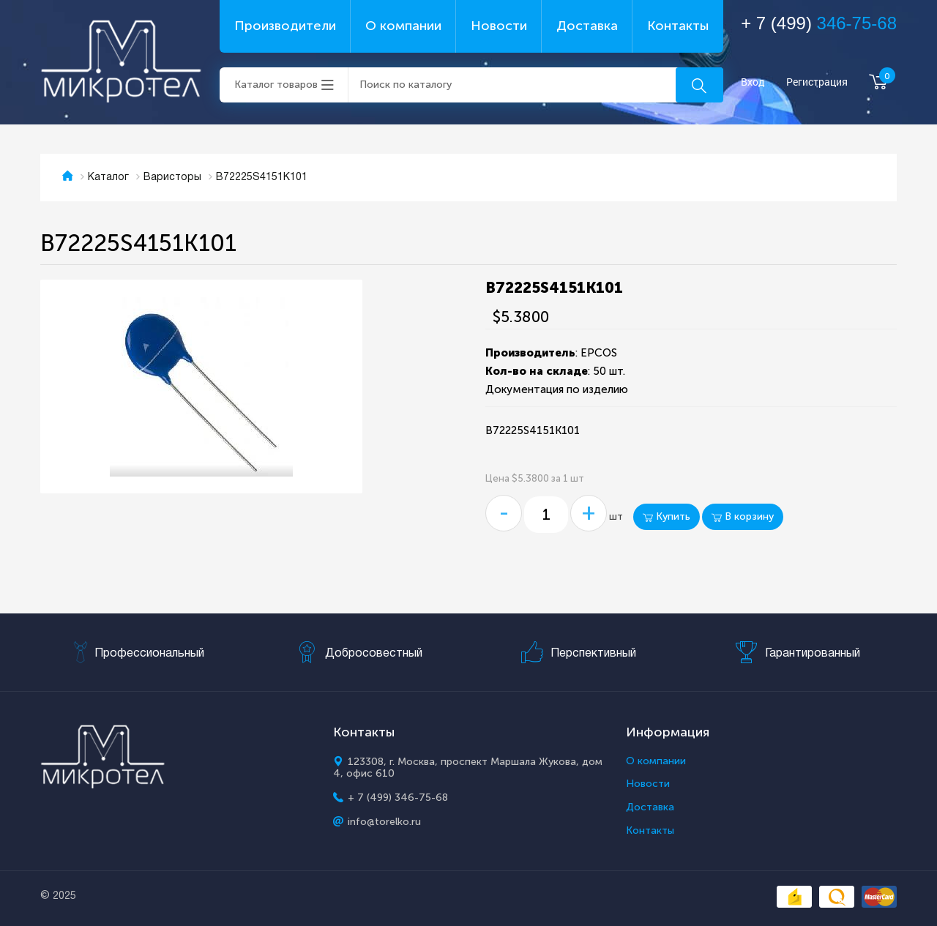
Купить (666, 516)
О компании (403, 26)
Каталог (108, 177)
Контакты (678, 26)
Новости (499, 26)
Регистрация (817, 82)
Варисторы (172, 177)
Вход (753, 82)
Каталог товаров (276, 84)
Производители (285, 26)
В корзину (743, 516)
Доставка (587, 26)
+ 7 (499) (819, 23)
